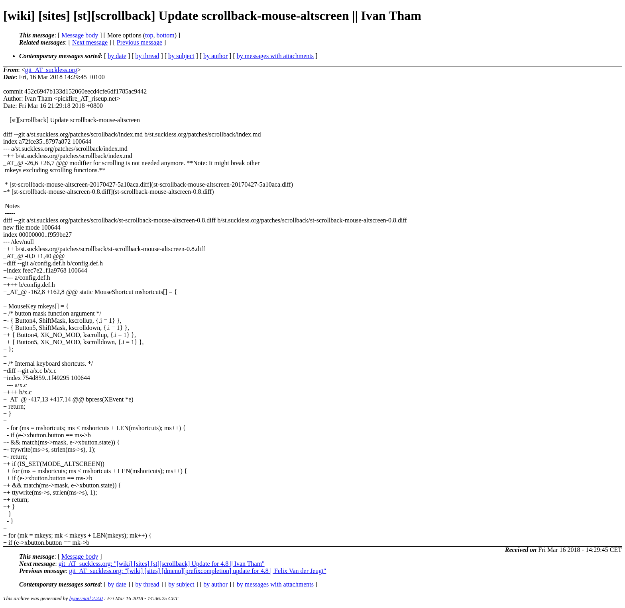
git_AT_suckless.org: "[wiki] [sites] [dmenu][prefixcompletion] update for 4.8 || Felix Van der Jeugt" (197, 570)
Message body (79, 35)
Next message (90, 42)
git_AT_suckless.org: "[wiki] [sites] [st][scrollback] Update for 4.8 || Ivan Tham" (162, 563)
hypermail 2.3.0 (86, 598)
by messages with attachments (275, 56)
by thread (147, 56)
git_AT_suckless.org (51, 69)
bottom (165, 35)
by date (117, 56)
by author (215, 56)
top (149, 35)
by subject (181, 56)
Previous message (139, 42)
